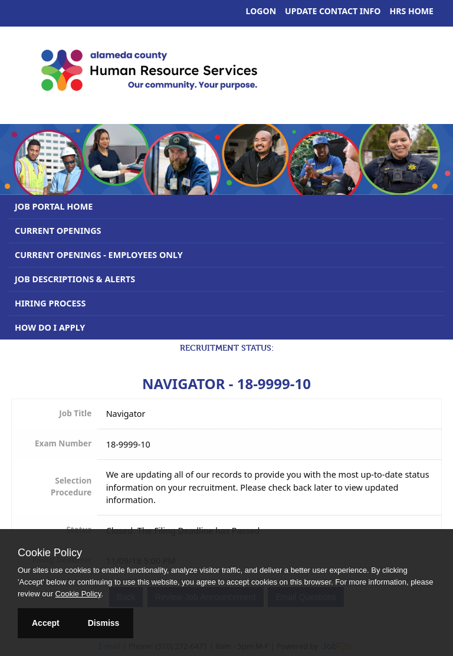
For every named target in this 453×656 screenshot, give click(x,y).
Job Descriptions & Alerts (75, 279)
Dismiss (104, 623)
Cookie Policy (50, 553)
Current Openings (58, 230)
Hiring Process (50, 303)
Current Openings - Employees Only (99, 254)
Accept (46, 623)
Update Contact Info (332, 11)
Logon (261, 11)
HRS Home (412, 11)
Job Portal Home (54, 206)
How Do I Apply (50, 327)
